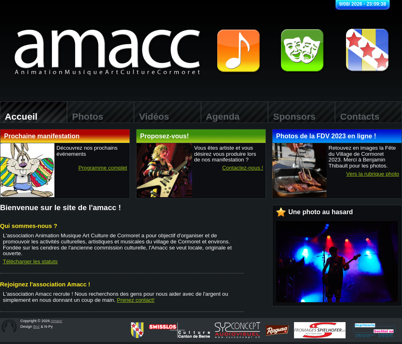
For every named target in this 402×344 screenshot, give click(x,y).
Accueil (18, 116)
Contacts (357, 116)
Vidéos (151, 116)
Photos (85, 116)
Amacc (57, 321)
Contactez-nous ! (242, 168)
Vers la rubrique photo (372, 174)
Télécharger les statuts (30, 261)
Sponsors (292, 116)
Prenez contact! (136, 300)
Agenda (220, 116)
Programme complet (102, 168)
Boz (36, 327)
